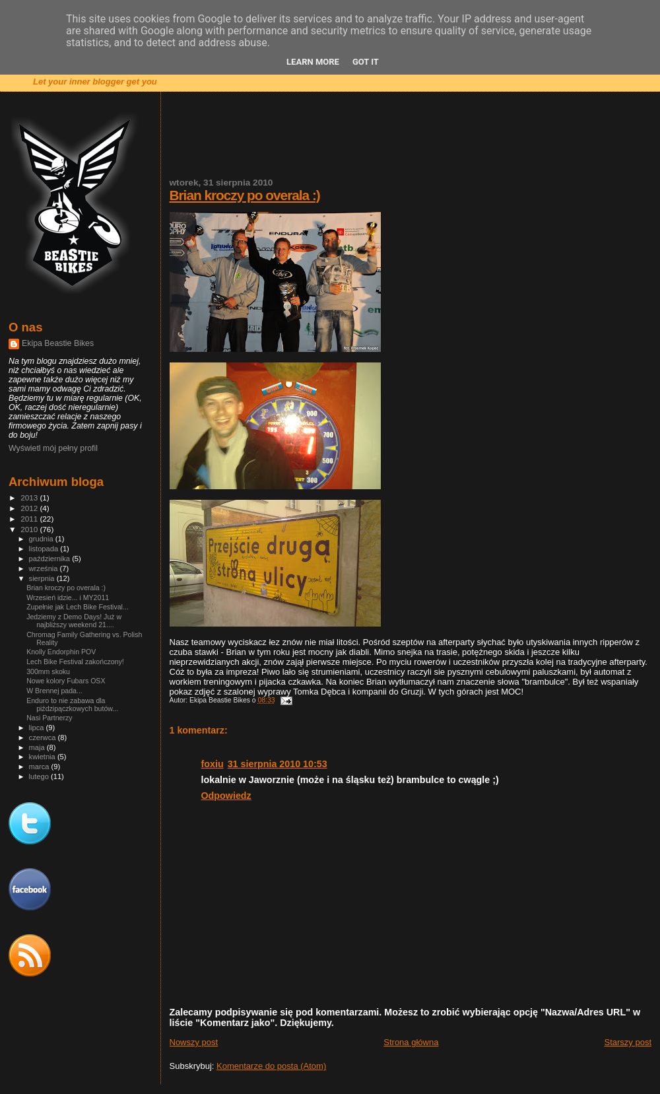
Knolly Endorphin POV (61, 652)
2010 (30, 529)
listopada (45, 549)
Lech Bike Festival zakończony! (75, 662)
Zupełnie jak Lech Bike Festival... (77, 607)
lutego (40, 776)
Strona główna (410, 1042)
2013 (30, 497)
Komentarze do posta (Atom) (271, 1066)
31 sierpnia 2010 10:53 (277, 764)
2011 (30, 518)
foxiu (212, 764)
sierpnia (43, 578)
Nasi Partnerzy (49, 718)
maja (38, 747)
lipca (37, 728)
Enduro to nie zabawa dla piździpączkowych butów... (72, 704)
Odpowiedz (226, 795)
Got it (365, 62)
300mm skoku (48, 671)
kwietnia (43, 757)
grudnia (42, 539)
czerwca (43, 737)
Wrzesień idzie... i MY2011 (67, 597)
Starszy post (627, 1042)
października (51, 559)
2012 (30, 508)
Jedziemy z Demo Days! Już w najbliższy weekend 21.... (73, 621)
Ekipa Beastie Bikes (58, 343)
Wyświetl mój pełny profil (53, 448)
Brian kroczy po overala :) (245, 195)
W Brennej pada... (54, 691)
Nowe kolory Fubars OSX (65, 681)
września (44, 568)
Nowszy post (194, 1042)
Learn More (312, 62)
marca (40, 766)
